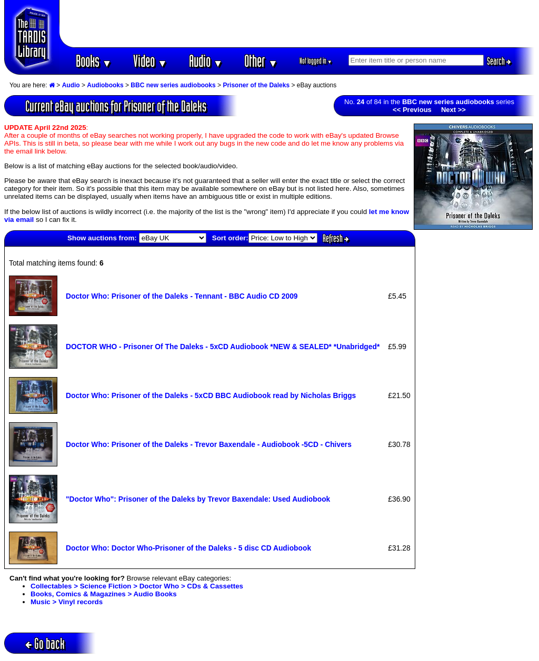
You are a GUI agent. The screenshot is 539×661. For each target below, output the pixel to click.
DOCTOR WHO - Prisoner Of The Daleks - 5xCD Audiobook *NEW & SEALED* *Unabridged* (223, 346)
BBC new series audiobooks (173, 85)
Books (94, 61)
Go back (45, 643)
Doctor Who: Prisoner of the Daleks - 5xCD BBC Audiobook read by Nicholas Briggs (211, 395)
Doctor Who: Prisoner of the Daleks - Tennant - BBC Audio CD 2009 (182, 296)
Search (499, 61)
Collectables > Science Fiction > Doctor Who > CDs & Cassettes (137, 586)
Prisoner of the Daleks (256, 85)
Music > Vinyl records (67, 602)
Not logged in (316, 60)
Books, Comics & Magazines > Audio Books (104, 594)
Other (261, 61)
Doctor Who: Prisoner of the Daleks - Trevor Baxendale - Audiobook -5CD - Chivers (209, 444)
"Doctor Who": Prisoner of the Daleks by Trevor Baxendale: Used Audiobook (198, 499)
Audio (206, 61)
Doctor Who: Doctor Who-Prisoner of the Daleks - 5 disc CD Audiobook (188, 548)
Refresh (336, 238)
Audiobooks (105, 85)
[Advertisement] (297, 23)
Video (150, 61)
